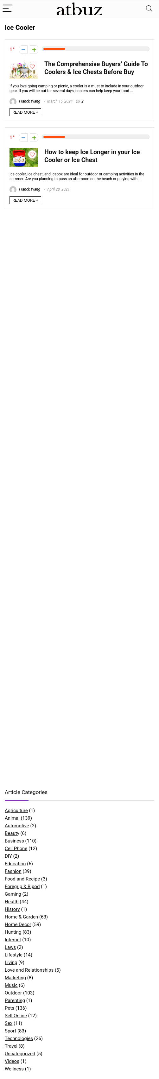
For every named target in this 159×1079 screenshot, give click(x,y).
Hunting (13, 932)
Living (11, 962)
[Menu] (7, 8)
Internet (13, 940)
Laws (10, 947)
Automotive (17, 826)
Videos (12, 1061)
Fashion (13, 871)
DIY (8, 856)
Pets (9, 1008)
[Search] (149, 8)
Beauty (12, 833)
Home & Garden (21, 917)
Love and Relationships (29, 970)
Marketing (15, 978)
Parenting (15, 1000)
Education (15, 864)
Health (12, 902)
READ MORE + (25, 112)
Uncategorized (20, 1054)
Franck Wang (25, 101)
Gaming (13, 894)
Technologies (19, 1038)
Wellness (14, 1069)
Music (11, 985)
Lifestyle (13, 955)
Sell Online (16, 1016)
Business (14, 841)
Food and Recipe (22, 879)
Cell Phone (16, 848)
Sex (8, 1023)
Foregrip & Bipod (22, 886)
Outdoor (13, 993)
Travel (11, 1046)
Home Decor (18, 924)
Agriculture (16, 810)
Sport (10, 1031)
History (12, 909)
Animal (12, 818)
